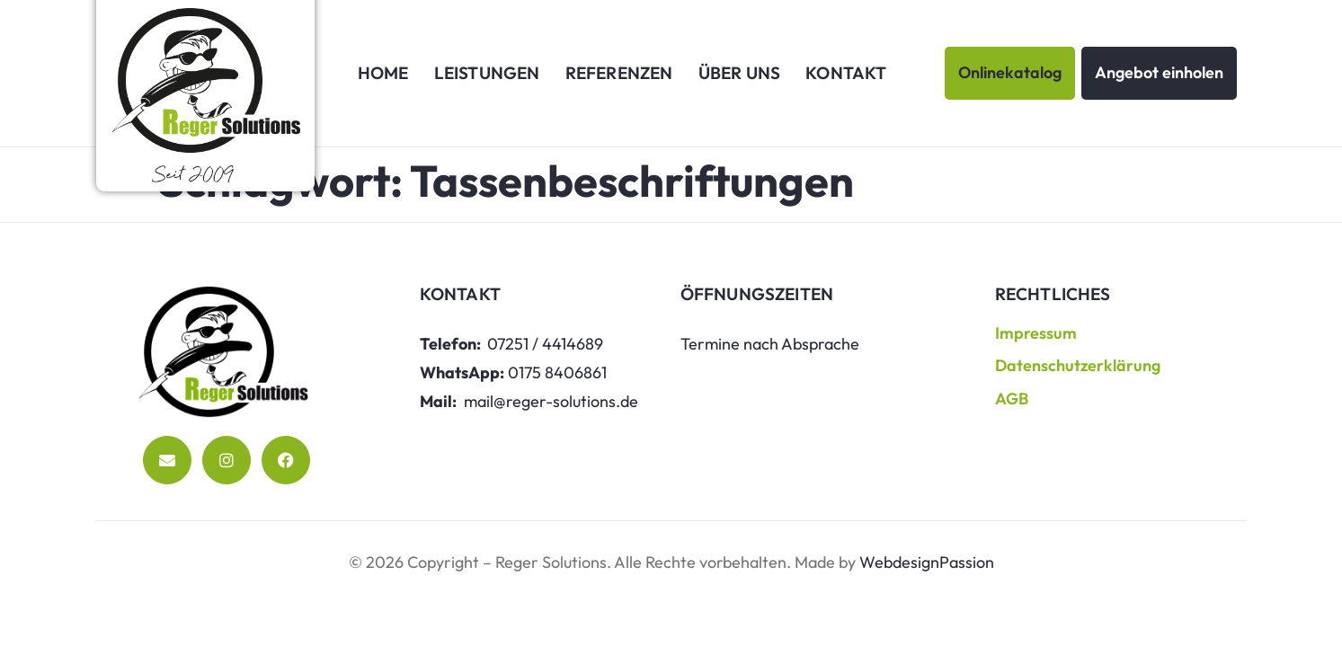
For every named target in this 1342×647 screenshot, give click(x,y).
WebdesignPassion (926, 562)
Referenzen (619, 73)
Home (383, 73)
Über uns (739, 73)
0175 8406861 (557, 372)
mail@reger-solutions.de (551, 401)
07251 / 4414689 (545, 343)
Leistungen (487, 73)
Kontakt (845, 73)
